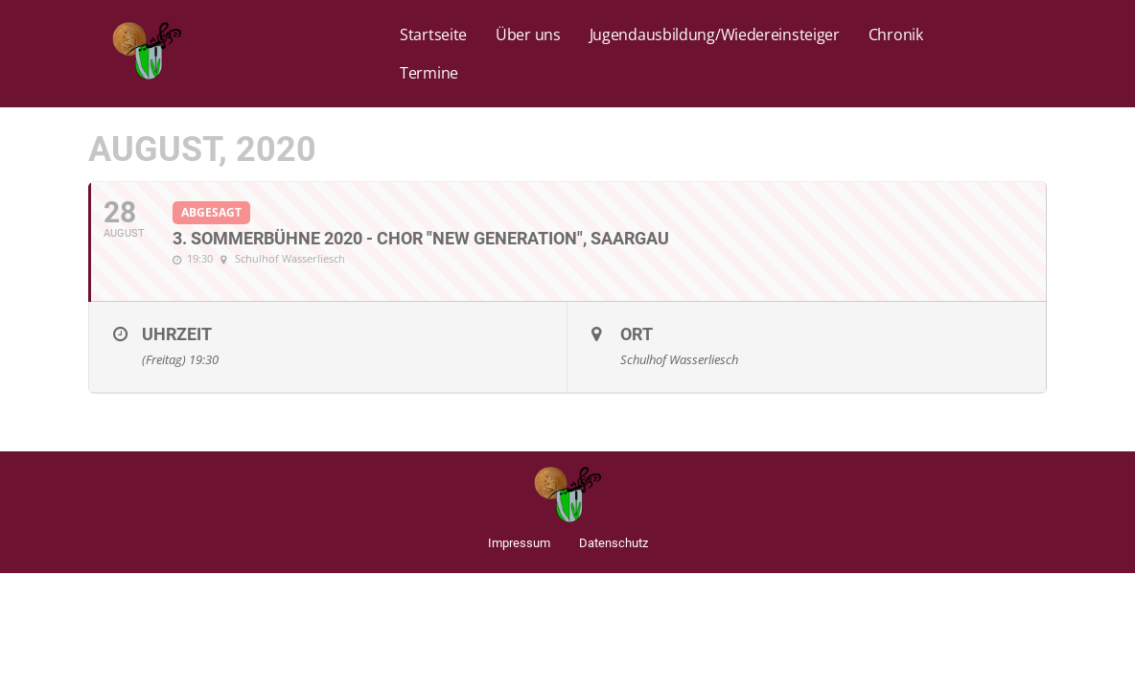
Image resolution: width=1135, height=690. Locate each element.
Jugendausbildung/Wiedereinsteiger (715, 34)
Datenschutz (613, 543)
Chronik (896, 34)
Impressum (519, 543)
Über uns (528, 34)
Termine (429, 72)
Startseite (433, 34)
